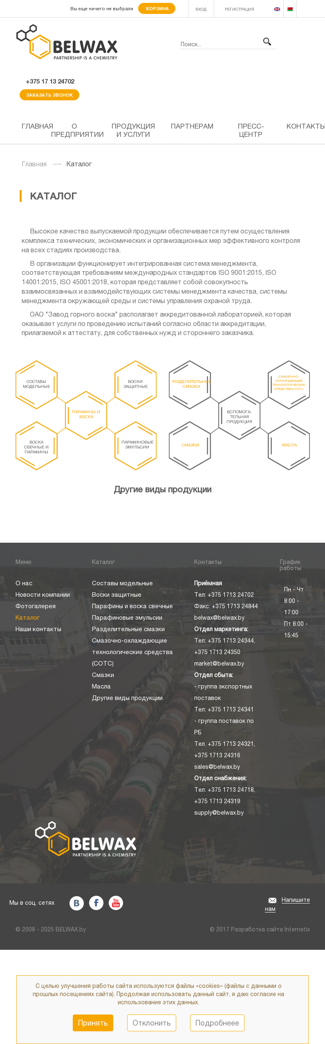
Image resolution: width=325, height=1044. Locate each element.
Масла (289, 444)
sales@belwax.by (217, 766)
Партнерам (192, 126)
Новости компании (43, 594)
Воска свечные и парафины (36, 446)
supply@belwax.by (219, 812)
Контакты (298, 126)
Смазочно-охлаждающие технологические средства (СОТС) (288, 382)
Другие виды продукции (162, 489)
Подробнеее (217, 1023)
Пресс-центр (251, 130)
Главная (33, 126)
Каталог (28, 617)
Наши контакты (38, 628)
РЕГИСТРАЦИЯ (239, 9)
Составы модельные (36, 384)
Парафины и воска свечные (132, 605)
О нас (24, 583)
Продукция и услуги (133, 130)
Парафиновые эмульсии (137, 444)
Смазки (190, 444)
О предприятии (77, 130)
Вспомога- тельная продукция (239, 416)
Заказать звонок (49, 94)
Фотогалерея (36, 605)
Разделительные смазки (191, 384)
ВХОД (200, 9)
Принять (93, 1023)
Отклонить (151, 1023)
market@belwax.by (219, 663)
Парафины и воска (86, 414)
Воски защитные (135, 384)
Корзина (157, 8)
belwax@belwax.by (219, 617)
